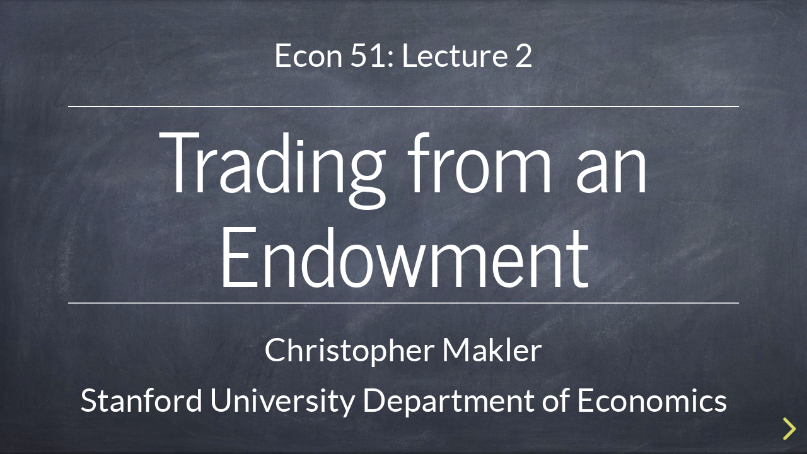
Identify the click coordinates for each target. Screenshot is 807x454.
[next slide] (787, 428)
